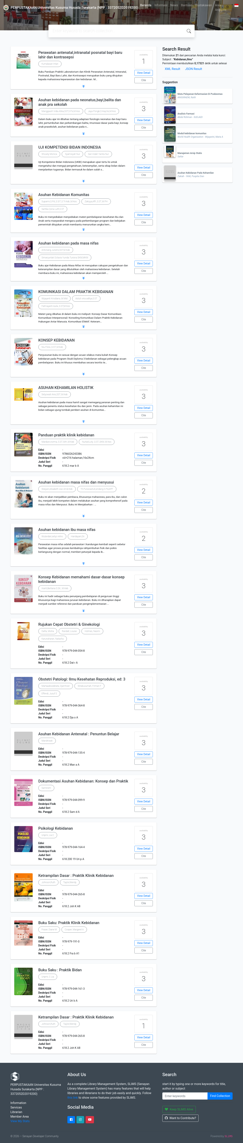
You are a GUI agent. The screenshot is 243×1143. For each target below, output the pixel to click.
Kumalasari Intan (50, 64)
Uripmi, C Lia (48, 976)
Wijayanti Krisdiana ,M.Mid (55, 298)
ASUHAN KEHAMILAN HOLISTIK (65, 387)
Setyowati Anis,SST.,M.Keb (55, 394)
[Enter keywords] (185, 1096)
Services (16, 1107)
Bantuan (186, 5)
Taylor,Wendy (69, 882)
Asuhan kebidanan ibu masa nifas (66, 529)
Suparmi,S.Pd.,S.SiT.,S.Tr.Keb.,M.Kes (59, 201)
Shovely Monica (49, 154)
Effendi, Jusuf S (49, 693)
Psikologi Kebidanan (55, 828)
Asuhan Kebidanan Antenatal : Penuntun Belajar (78, 734)
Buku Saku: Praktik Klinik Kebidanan (68, 922)
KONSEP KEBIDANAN (56, 340)
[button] (83, 86)
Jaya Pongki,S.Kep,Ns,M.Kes (102, 111)
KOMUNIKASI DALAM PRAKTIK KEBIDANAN (75, 291)
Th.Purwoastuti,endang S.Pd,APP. (96, 489)
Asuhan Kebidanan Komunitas (63, 194)
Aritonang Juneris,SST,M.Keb (56, 250)
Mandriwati (47, 740)
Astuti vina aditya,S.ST (86, 298)
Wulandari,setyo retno (52, 536)
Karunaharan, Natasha (53, 638)
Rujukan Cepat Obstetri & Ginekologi (69, 624)
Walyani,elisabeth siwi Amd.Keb (57, 489)
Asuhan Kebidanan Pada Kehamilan (196, 173)
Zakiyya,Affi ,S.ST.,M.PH (96, 201)
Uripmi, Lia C (48, 835)
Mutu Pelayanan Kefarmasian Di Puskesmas (200, 94)
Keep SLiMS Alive (179, 1109)
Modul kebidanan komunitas (192, 133)
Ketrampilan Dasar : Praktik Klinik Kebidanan (76, 875)
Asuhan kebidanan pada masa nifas (68, 243)
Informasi (160, 5)
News (174, 5)
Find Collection (220, 1096)
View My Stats (20, 1121)
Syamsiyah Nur (72, 154)
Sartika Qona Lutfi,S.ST (53, 209)
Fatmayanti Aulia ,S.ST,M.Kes (56, 306)
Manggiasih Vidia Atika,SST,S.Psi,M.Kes (61, 111)
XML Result (172, 69)
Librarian (16, 1112)
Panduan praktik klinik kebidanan (66, 435)
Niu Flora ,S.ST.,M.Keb (52, 347)
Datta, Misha (48, 631)
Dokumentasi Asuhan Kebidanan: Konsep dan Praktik (83, 781)
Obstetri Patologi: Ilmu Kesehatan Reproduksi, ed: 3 (81, 679)
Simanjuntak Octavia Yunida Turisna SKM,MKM (65, 257)
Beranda (145, 5)
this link (72, 1097)
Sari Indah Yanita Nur (98, 154)
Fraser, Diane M (49, 929)
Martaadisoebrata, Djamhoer (56, 686)
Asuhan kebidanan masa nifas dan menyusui (76, 482)
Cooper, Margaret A (74, 929)
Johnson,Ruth (48, 882)
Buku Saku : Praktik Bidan (60, 970)
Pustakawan (203, 5)
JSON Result (193, 69)
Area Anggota (220, 7)
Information (18, 1103)
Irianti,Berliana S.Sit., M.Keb (55, 588)
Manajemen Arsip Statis (190, 153)
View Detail (143, 72)
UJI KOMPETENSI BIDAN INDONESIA (69, 147)
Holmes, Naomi (92, 631)
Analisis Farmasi (186, 113)
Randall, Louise (69, 631)
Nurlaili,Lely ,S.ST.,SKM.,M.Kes (96, 442)
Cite (143, 80)
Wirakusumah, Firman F (89, 686)
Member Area (19, 1116)
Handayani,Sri (77, 536)
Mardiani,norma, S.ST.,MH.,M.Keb (58, 442)
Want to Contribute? (180, 1118)
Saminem (46, 788)
